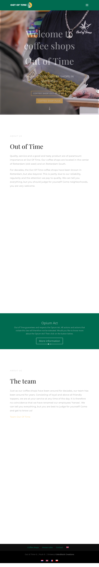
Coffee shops (33, 547)
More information (49, 342)
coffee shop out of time (48, 93)
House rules (47, 547)
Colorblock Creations (64, 554)
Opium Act (49, 324)
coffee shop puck (49, 100)
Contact (59, 547)
